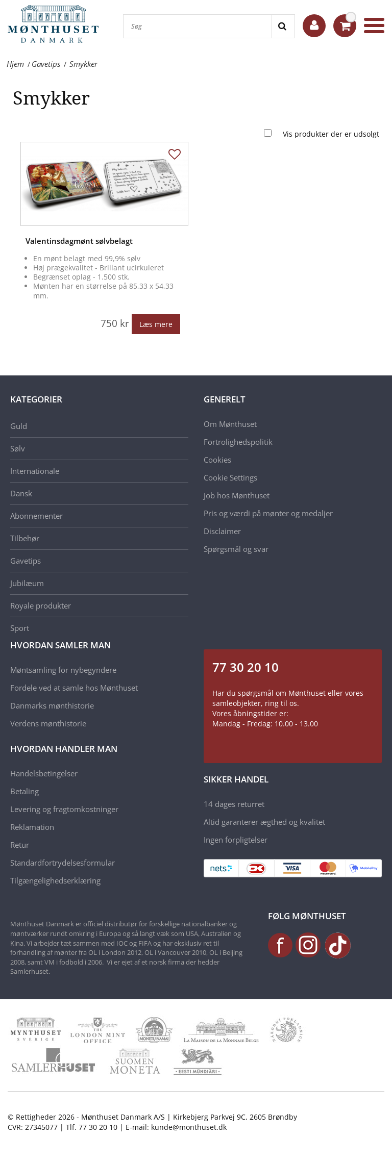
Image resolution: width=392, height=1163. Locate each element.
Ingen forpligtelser (235, 840)
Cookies (217, 459)
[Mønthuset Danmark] (56, 25)
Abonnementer (36, 516)
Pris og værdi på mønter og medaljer (268, 513)
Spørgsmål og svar (236, 549)
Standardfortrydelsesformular (62, 862)
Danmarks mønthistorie (52, 705)
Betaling (24, 791)
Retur (19, 845)
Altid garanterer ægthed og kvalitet (264, 822)
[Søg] (198, 26)
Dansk (21, 493)
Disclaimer (222, 531)
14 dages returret (234, 804)
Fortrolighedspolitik (238, 442)
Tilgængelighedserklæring (55, 880)
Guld (18, 426)
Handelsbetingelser (44, 773)
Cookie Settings (230, 477)
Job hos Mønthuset (237, 495)
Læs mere (156, 324)
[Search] (283, 26)
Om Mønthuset (230, 424)
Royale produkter (40, 605)
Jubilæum (27, 583)
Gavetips (25, 560)
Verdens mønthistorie (48, 723)
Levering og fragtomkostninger (64, 809)
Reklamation (32, 827)
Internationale (34, 471)
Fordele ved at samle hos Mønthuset (74, 687)
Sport (19, 628)
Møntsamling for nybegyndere (63, 670)
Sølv (17, 448)
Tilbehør (24, 538)
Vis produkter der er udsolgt (331, 134)
